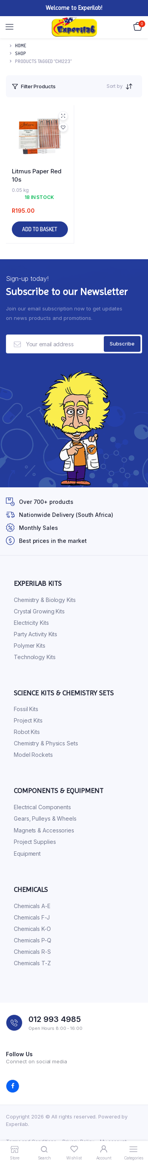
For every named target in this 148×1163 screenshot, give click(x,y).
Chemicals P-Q (32, 940)
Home (20, 45)
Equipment (27, 853)
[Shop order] (131, 86)
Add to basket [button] (39, 229)
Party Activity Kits (35, 634)
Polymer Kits (29, 645)
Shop (20, 53)
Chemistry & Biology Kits (45, 599)
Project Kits (28, 720)
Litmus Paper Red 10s (37, 175)
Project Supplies (35, 841)
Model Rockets (33, 754)
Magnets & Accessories (44, 830)
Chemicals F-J (32, 917)
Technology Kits (35, 657)
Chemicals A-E (32, 906)
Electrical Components (42, 807)
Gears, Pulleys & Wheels (45, 818)
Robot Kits (27, 731)
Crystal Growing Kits (39, 611)
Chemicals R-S (32, 951)
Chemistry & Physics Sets (46, 743)
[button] (63, 127)
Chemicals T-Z (32, 963)
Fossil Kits (26, 709)
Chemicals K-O (32, 928)
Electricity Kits (31, 622)
